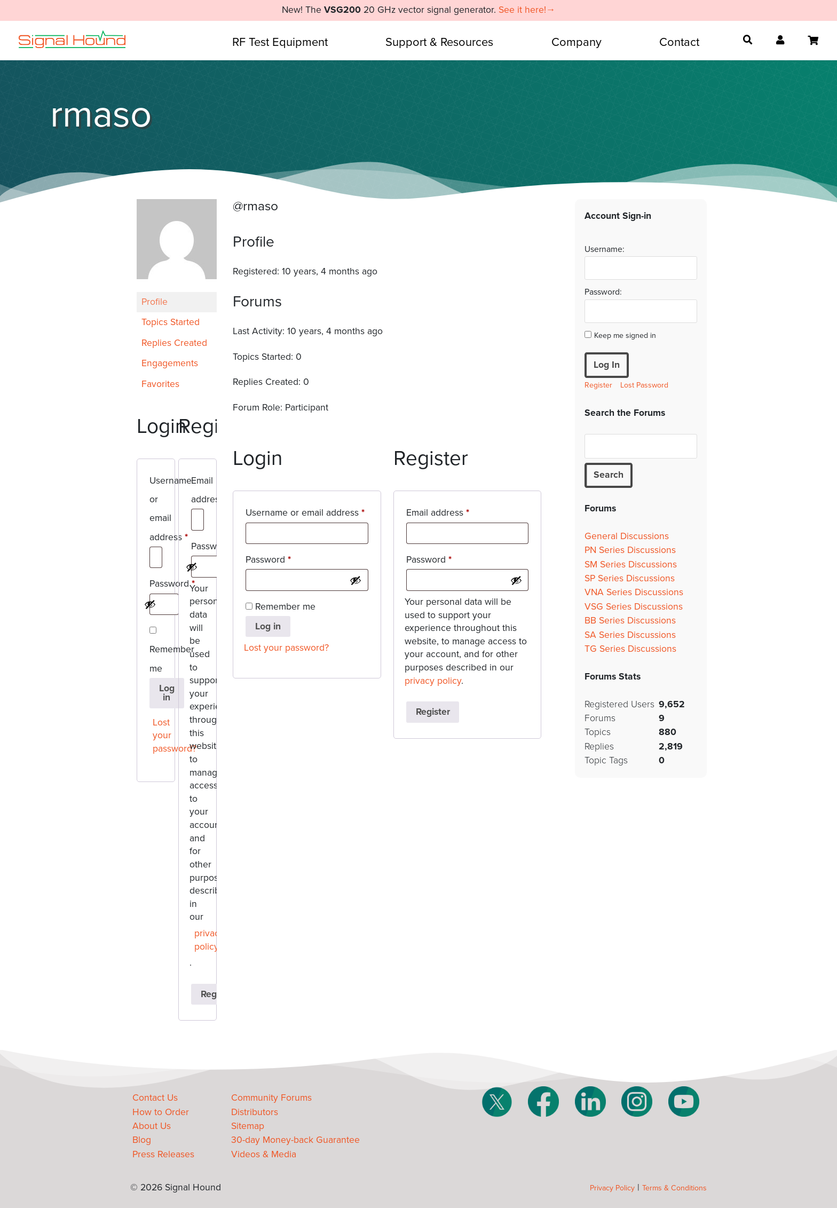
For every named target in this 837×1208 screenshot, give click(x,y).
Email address (197, 492)
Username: (605, 249)
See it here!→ (527, 9)
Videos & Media (263, 1154)
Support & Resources (439, 42)
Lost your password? (158, 735)
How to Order (160, 1112)
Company (576, 42)
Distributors (254, 1112)
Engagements (169, 363)
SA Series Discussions (630, 635)
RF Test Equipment (280, 42)
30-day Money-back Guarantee (295, 1140)
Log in (167, 693)
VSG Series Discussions (634, 606)
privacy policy (200, 940)
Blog (141, 1140)
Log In (607, 364)
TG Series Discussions (630, 648)
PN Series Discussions (630, 550)
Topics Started (170, 322)
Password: (603, 292)
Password (155, 585)
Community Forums (271, 1097)
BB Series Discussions (630, 620)
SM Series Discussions (631, 564)
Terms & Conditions (674, 1188)
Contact (679, 42)
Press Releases (163, 1154)
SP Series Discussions (630, 578)
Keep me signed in (625, 335)
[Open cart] (813, 40)
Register (433, 711)
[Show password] (150, 604)
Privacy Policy (612, 1188)
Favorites (160, 384)
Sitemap (247, 1126)
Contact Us (155, 1097)
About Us (151, 1126)
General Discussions (627, 536)
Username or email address (155, 511)
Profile (154, 301)
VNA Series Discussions (634, 592)
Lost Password (644, 385)
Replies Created (174, 343)
